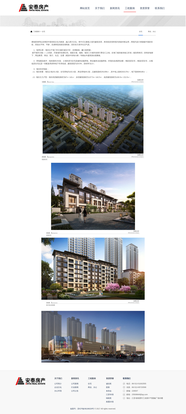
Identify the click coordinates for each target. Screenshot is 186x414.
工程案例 (130, 8)
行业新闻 (74, 387)
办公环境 (58, 391)
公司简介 (58, 384)
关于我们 (100, 8)
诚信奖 (108, 384)
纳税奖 (108, 398)
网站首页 (85, 8)
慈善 (108, 387)
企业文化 (58, 387)
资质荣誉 (145, 8)
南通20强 (110, 402)
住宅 (140, 31)
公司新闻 (74, 384)
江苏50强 (110, 394)
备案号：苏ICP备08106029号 (82, 409)
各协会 (108, 391)
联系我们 (160, 8)
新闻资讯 (115, 8)
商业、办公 (152, 31)
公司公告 (74, 391)
